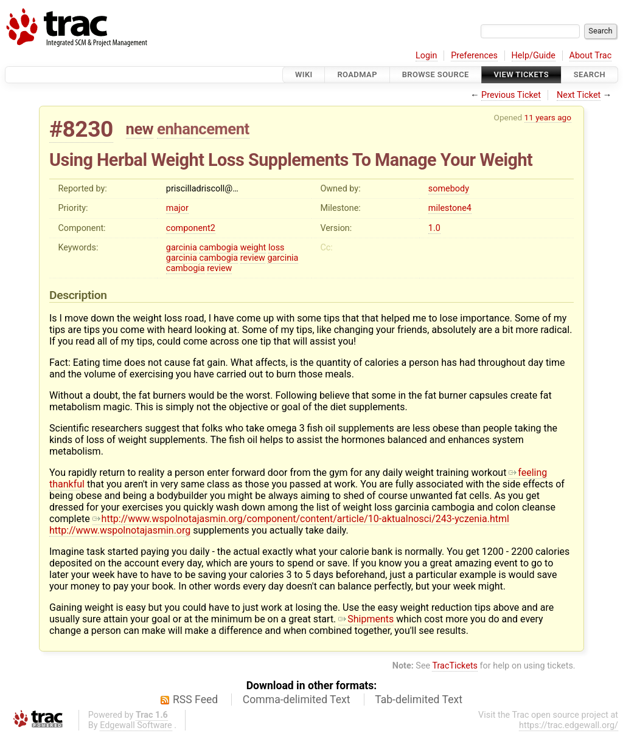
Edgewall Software (136, 725)
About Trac (590, 55)
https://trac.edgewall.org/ (568, 725)
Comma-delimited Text (296, 699)
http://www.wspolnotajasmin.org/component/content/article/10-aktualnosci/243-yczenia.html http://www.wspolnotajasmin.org (279, 524)
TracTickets (455, 666)
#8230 (81, 129)
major (177, 208)
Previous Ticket (511, 95)
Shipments (366, 619)
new (140, 129)
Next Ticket (578, 95)
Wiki (304, 74)
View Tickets (521, 74)
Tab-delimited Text (418, 699)
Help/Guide (533, 55)
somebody (448, 189)
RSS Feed (195, 699)
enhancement (203, 129)
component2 (190, 228)
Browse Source (435, 74)
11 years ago (547, 117)
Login (426, 55)
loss (276, 247)
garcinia (181, 247)
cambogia (218, 247)
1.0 (434, 228)
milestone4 (450, 208)
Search (589, 74)
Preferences (474, 55)
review (252, 258)
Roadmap (357, 74)
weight (253, 247)
